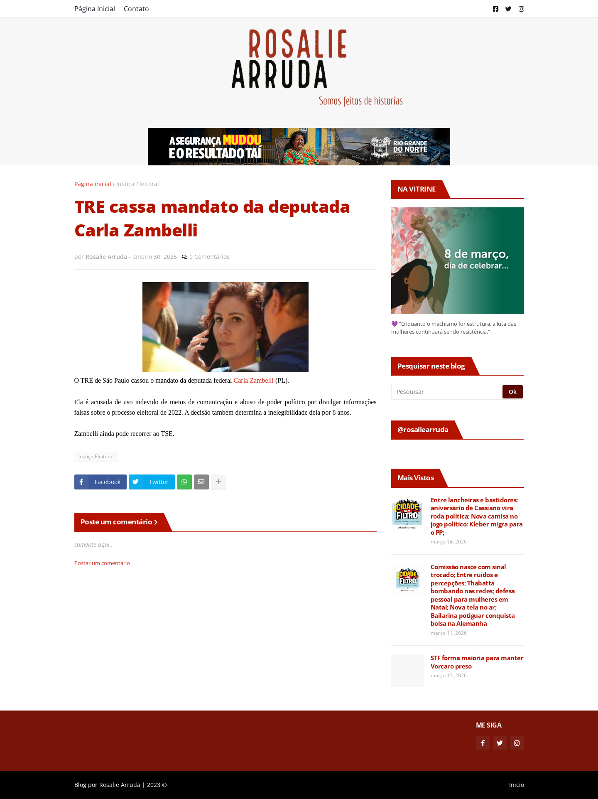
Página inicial (92, 184)
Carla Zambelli (254, 380)
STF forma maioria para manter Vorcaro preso (477, 662)
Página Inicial (94, 8)
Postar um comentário (102, 563)
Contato (136, 8)
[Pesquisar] (447, 391)
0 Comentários (209, 257)
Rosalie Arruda (119, 785)
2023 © (157, 785)
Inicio (516, 785)
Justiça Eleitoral (137, 184)
